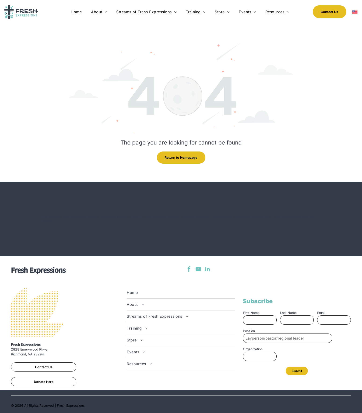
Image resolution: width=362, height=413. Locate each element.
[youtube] (198, 269)
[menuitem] (76, 11)
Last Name (288, 313)
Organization (253, 349)
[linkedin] (208, 269)
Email (321, 313)
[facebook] (189, 269)
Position (249, 331)
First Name (251, 313)
